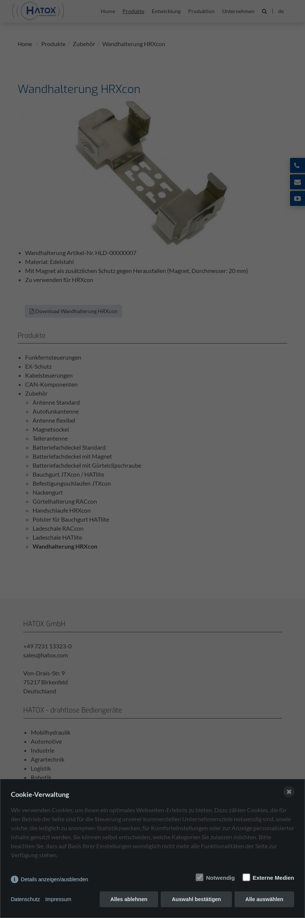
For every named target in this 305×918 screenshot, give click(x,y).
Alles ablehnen (129, 899)
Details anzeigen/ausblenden (54, 879)
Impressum (58, 899)
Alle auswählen (264, 899)
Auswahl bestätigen (196, 899)
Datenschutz (25, 899)
